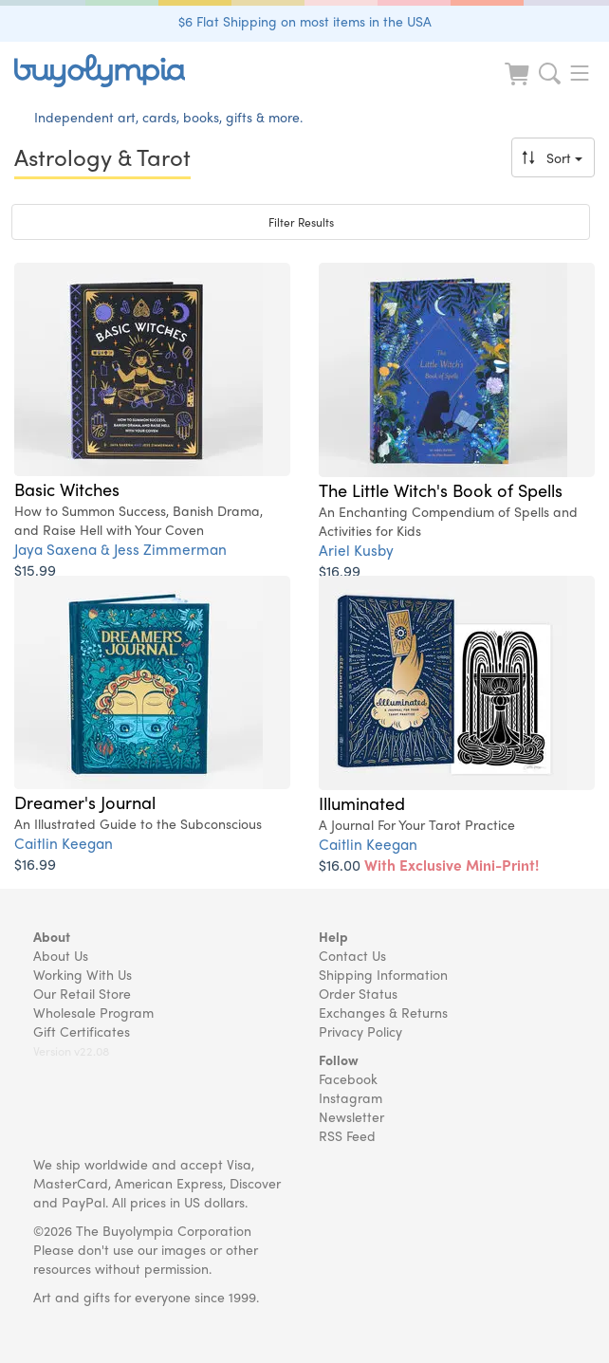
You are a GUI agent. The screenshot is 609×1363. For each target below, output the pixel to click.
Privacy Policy (360, 1031)
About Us (60, 955)
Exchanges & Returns (383, 1012)
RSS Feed (347, 1135)
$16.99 (339, 570)
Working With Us (82, 974)
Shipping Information (383, 974)
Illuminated (362, 802)
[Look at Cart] (519, 86)
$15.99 (35, 569)
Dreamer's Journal (85, 801)
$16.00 (429, 864)
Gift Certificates (81, 1031)
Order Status (358, 993)
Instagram (350, 1097)
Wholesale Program (93, 1012)
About (51, 936)
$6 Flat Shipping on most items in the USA (305, 20)
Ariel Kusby (356, 550)
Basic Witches (67, 488)
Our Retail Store (82, 993)
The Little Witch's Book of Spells (441, 489)
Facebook (348, 1078)
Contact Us (352, 955)
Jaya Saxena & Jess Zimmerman (120, 549)
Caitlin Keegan (63, 843)
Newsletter (351, 1116)
